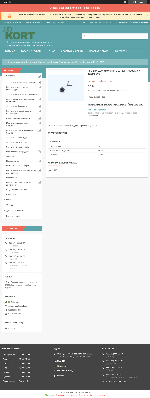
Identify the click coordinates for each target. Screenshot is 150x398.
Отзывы (9, 205)
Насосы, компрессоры (16, 161)
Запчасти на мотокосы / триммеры (21, 94)
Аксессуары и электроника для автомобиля (20, 100)
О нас (52, 51)
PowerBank (11, 194)
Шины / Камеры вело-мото (18, 118)
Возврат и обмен (99, 51)
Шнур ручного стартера (16, 189)
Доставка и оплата (72, 51)
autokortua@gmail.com (18, 306)
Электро (10, 156)
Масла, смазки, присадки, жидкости (17, 124)
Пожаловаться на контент (66, 395)
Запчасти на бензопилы (37, 62)
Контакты (121, 51)
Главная (10, 51)
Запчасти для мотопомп (16, 142)
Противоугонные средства (17, 151)
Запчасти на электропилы (17, 147)
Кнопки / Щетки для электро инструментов (18, 183)
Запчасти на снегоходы (16, 137)
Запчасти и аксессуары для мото (20, 82)
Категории (10, 76)
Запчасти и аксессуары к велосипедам (17, 88)
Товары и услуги (31, 51)
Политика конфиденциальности (92, 395)
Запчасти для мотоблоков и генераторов (18, 112)
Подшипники (11, 177)
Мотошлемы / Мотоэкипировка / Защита (20, 131)
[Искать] (145, 36)
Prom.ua (88, 393)
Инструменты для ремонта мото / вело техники (21, 171)
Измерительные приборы (17, 166)
